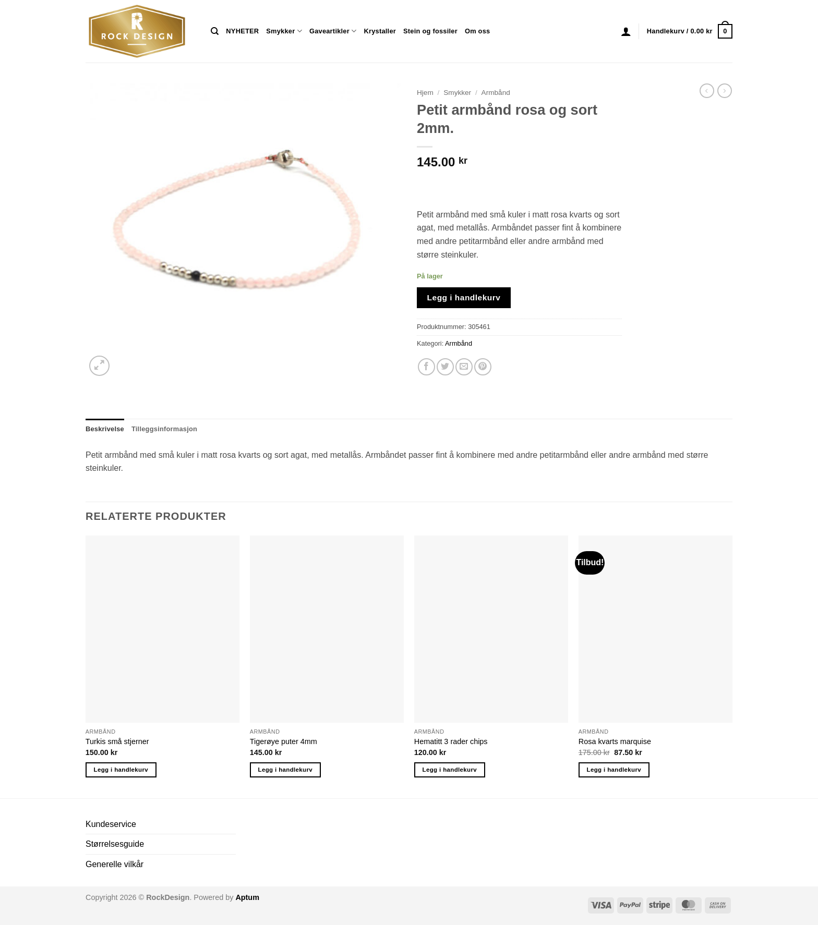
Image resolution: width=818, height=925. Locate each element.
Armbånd (496, 92)
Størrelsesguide (115, 843)
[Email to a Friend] (464, 366)
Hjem (425, 92)
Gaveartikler (333, 31)
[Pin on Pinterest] (482, 366)
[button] (626, 31)
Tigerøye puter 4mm (283, 741)
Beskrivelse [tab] (105, 429)
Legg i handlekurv (464, 297)
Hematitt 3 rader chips (451, 741)
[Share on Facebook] (426, 366)
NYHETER (242, 31)
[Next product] (707, 90)
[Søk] (215, 31)
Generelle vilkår (114, 864)
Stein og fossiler (430, 31)
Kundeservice (111, 824)
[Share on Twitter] (445, 366)
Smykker (284, 31)
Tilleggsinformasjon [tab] (164, 429)
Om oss (477, 31)
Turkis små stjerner (117, 741)
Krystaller (380, 31)
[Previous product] (724, 90)
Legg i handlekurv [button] (121, 769)
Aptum (247, 897)
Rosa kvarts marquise (615, 741)
